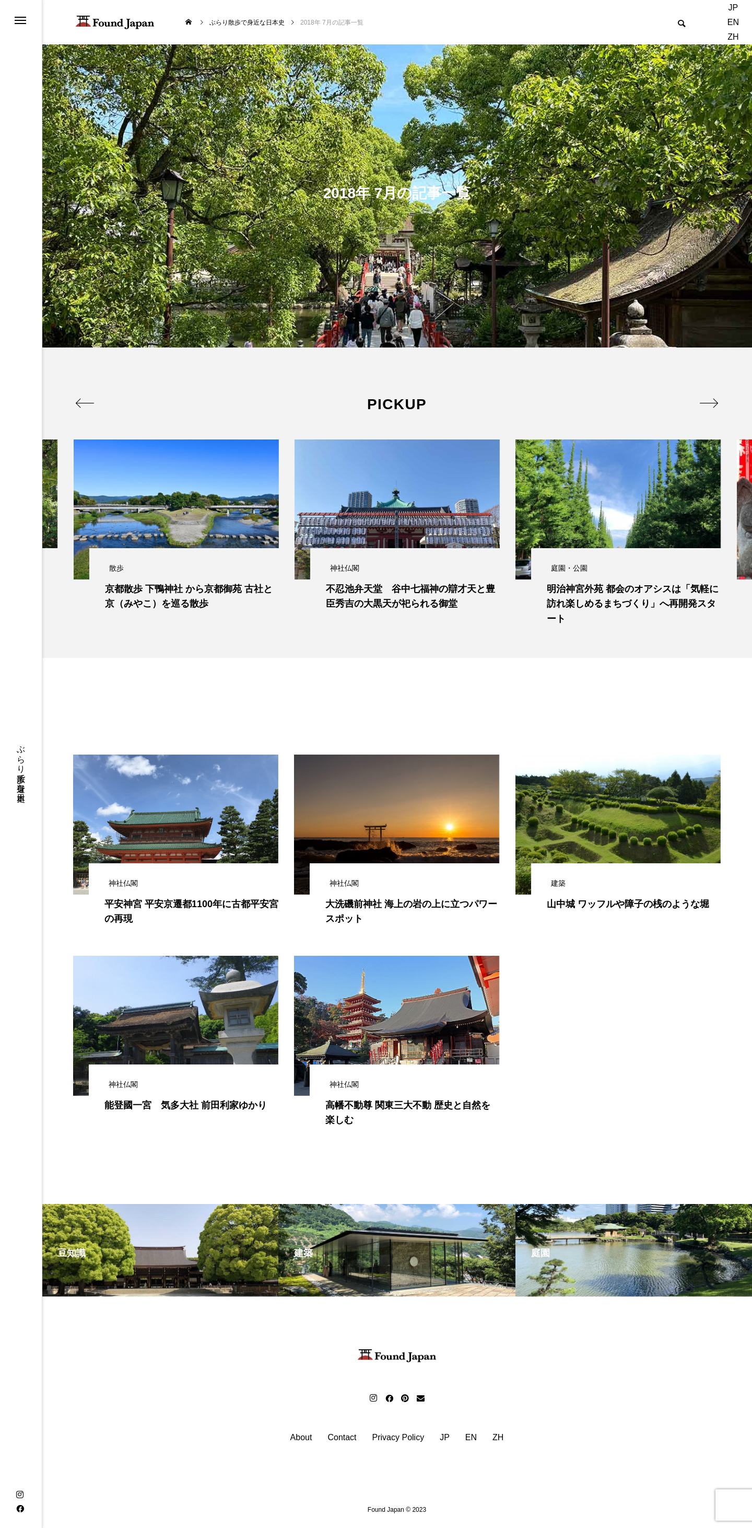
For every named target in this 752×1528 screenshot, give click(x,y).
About (301, 1440)
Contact (341, 1440)
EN (733, 22)
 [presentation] (85, 403)
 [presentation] (709, 403)
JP (733, 7)
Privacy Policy (398, 1440)
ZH (732, 36)
